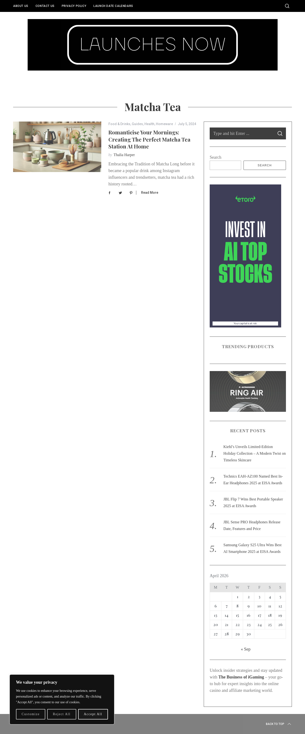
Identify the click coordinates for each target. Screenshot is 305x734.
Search (215, 157)
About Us (20, 6)
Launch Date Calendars (113, 6)
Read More (149, 192)
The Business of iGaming (241, 677)
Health (149, 124)
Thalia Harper (124, 155)
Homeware (164, 124)
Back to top (279, 724)
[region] (62, 699)
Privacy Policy (74, 6)
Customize (31, 714)
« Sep (246, 649)
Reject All (62, 714)
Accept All (93, 714)
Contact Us (45, 6)
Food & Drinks (119, 124)
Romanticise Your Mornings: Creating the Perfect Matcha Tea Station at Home (149, 139)
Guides (137, 124)
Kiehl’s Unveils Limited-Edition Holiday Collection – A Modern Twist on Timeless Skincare (255, 453)
